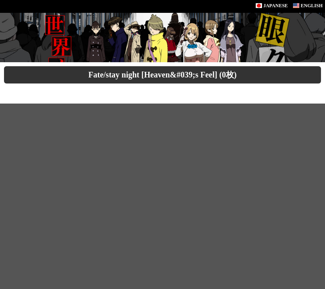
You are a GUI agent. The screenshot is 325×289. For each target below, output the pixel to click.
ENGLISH (308, 5)
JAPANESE (272, 5)
